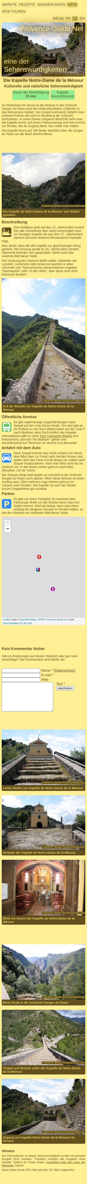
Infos (58, 18)
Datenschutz (64, 670)
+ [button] (7, 522)
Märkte (9, 4)
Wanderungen (51, 4)
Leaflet (6, 619)
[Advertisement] (43, 144)
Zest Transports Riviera (56, 436)
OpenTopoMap (10, 623)
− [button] (7, 529)
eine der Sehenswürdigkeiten (35, 65)
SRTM (41, 619)
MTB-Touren (13, 11)
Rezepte (27, 4)
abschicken (65, 688)
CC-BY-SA (25, 623)
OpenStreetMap (28, 619)
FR (68, 18)
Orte (72, 4)
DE (75, 18)
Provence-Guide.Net (51, 28)
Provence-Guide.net (56, 619)
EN (82, 18)
